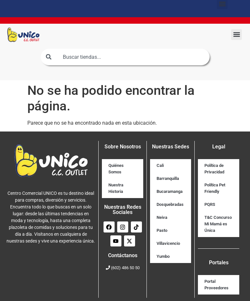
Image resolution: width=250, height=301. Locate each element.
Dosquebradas (170, 204)
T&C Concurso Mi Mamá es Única (218, 224)
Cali (160, 165)
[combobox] (125, 57)
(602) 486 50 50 (125, 267)
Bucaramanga (170, 191)
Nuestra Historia (115, 188)
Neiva (162, 217)
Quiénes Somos (116, 168)
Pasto (162, 230)
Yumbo (163, 256)
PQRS (209, 204)
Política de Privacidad (214, 168)
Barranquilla (168, 178)
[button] (236, 34)
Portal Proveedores (216, 284)
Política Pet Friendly (214, 188)
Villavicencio (168, 243)
